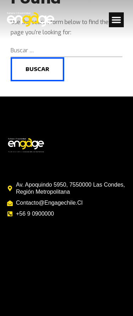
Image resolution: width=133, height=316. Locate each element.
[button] (116, 19)
